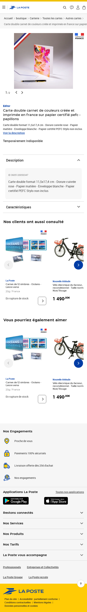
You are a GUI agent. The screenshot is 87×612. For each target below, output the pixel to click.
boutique (21, 18)
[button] (72, 8)
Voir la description (14, 133)
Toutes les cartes (52, 18)
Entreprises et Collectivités (43, 567)
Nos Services (43, 523)
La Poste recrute (38, 577)
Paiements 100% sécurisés (30, 453)
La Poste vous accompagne (43, 555)
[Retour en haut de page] (81, 583)
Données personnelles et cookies (21, 605)
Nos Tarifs (43, 544)
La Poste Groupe (13, 577)
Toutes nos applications (70, 492)
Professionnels (12, 567)
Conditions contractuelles (18, 602)
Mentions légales (42, 602)
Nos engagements (25, 478)
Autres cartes (73, 18)
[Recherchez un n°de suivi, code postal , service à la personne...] (64, 7)
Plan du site (11, 598)
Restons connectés (43, 513)
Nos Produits (43, 534)
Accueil (8, 18)
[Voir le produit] (42, 300)
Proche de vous (23, 441)
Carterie (34, 18)
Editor (6, 106)
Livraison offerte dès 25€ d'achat (33, 465)
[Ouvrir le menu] (4, 7)
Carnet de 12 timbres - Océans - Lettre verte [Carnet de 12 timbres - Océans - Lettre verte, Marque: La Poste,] (23, 285)
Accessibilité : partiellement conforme (39, 598)
